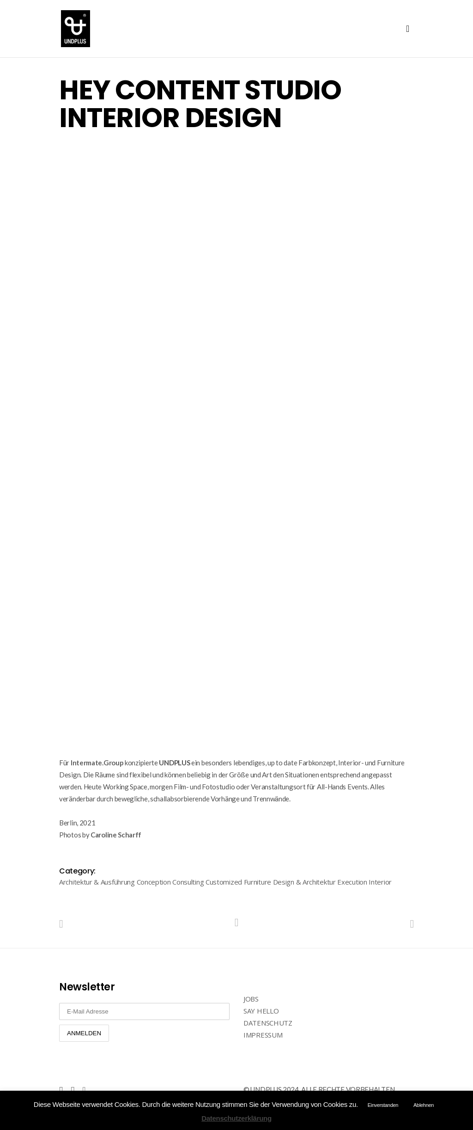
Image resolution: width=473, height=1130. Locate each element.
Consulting (188, 881)
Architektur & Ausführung (97, 881)
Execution (352, 881)
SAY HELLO (261, 1010)
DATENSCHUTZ (267, 1022)
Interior (380, 881)
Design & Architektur (304, 881)
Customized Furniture (238, 881)
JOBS (251, 998)
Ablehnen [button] (423, 1105)
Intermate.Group (97, 762)
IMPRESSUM (262, 1034)
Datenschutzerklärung (236, 1118)
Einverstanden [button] (383, 1105)
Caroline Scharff (116, 835)
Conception (154, 881)
